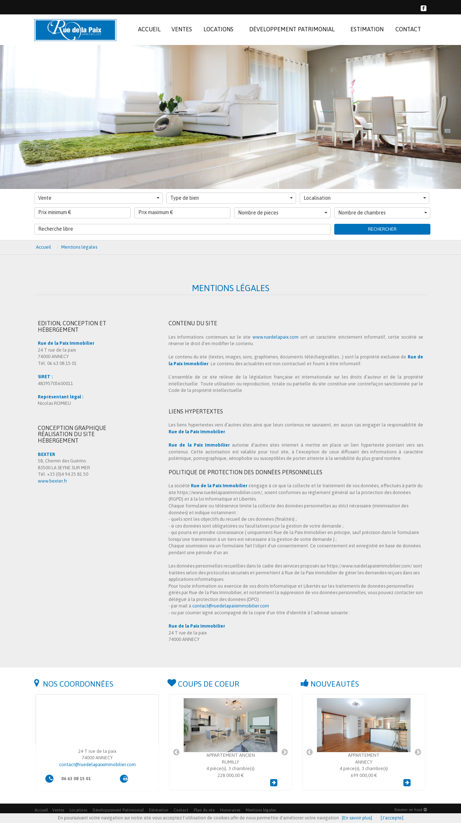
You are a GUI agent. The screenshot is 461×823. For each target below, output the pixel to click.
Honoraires (230, 810)
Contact (181, 810)
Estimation (158, 810)
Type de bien (231, 198)
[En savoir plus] (357, 817)
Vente (99, 198)
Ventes (58, 810)
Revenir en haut (410, 810)
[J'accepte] (392, 817)
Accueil (41, 810)
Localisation (365, 198)
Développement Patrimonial (118, 810)
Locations (78, 810)
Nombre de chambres (383, 213)
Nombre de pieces (282, 213)
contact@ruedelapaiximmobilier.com (230, 606)
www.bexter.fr (52, 481)
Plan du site (204, 810)
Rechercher (382, 229)
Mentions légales (261, 810)
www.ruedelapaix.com (275, 337)
